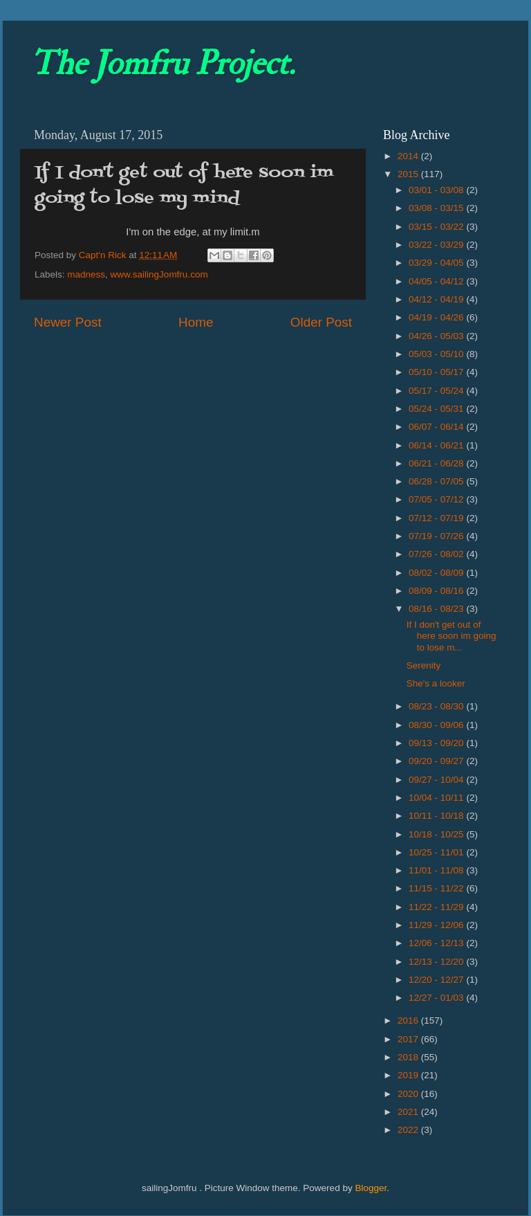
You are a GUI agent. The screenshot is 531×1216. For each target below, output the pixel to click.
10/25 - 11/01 (437, 852)
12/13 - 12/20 (437, 961)
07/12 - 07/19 (437, 518)
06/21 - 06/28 (437, 463)
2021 (409, 1112)
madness (86, 274)
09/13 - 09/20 (437, 743)
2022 (409, 1130)
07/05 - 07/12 (437, 499)
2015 (409, 174)
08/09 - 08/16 (437, 591)
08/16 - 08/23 (437, 609)
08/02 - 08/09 (437, 573)
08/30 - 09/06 (437, 725)
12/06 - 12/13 (437, 943)
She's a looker (436, 683)
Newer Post (68, 322)
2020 (409, 1094)
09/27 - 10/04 (437, 779)
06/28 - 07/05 (437, 481)
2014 (409, 156)
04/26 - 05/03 (437, 336)
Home (195, 322)
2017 (409, 1039)
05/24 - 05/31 (437, 408)
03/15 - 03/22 (437, 226)
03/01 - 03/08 (437, 190)
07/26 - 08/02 (437, 554)
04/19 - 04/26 (437, 317)
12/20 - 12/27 (437, 979)
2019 (409, 1075)
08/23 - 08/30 (437, 706)
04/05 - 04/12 (437, 281)
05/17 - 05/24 (437, 390)
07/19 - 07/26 (437, 536)
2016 (409, 1020)
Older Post (321, 322)
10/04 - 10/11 (437, 797)
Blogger (370, 1188)
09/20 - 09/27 (437, 761)
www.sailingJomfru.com (159, 274)
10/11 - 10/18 (437, 815)
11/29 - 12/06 (437, 925)
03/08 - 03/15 (437, 208)
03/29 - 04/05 (437, 262)
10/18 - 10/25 (437, 834)
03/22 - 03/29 (437, 244)
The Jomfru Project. (162, 63)
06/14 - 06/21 (437, 445)
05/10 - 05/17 (437, 372)
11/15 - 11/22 (437, 888)
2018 (409, 1057)
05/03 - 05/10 (437, 354)
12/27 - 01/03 (437, 997)
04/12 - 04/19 (437, 299)
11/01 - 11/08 (437, 870)
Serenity (424, 665)
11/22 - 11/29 (437, 907)
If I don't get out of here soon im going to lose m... (451, 635)
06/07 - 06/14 (437, 426)
